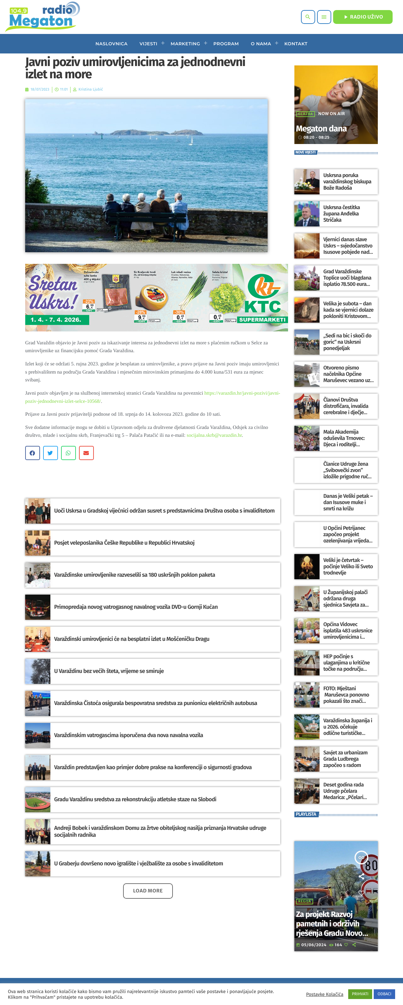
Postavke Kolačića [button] (324, 994)
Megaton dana (328, 128)
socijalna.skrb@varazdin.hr (214, 435)
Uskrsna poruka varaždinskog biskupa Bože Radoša (346, 182)
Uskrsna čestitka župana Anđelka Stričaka (340, 214)
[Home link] (42, 17)
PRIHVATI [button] (360, 994)
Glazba (305, 114)
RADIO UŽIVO (363, 17)
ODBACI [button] (384, 994)
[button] (32, 453)
